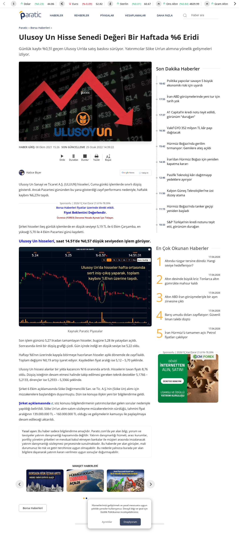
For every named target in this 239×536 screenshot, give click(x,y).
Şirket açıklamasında (36, 403)
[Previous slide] (4, 4)
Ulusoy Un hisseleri (36, 241)
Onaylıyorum (130, 521)
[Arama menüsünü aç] (185, 15)
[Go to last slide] (19, 484)
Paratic (23, 28)
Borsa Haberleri (40, 28)
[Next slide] (235, 4)
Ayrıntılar (107, 521)
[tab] (84, 498)
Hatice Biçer (33, 172)
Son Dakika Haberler (178, 69)
